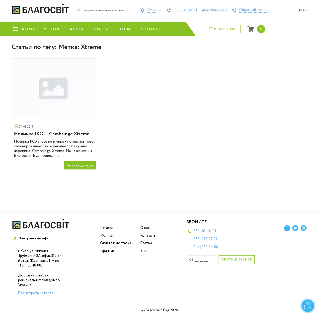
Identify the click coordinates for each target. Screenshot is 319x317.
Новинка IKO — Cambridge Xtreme (51, 134)
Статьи (101, 29)
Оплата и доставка (115, 243)
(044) (205, 247)
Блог (144, 250)
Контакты (150, 29)
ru (303, 10)
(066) (214, 10)
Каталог (106, 227)
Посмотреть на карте (36, 293)
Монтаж (51, 29)
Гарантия (107, 250)
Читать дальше (80, 165)
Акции (76, 29)
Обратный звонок (253, 10)
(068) (185, 10)
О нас (125, 29)
